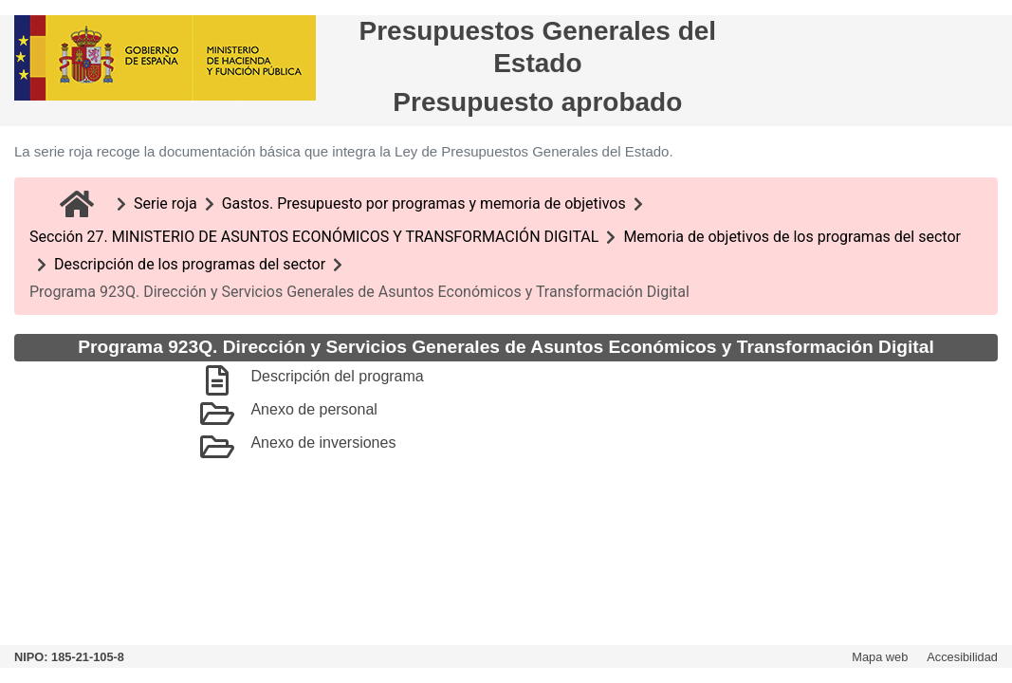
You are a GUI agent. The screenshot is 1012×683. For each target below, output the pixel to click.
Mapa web (880, 657)
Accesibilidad (962, 657)
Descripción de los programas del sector (189, 264)
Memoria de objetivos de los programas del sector (792, 237)
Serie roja (165, 203)
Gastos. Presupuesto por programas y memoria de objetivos (424, 203)
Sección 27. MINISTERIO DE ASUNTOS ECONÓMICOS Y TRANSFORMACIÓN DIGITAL (313, 237)
